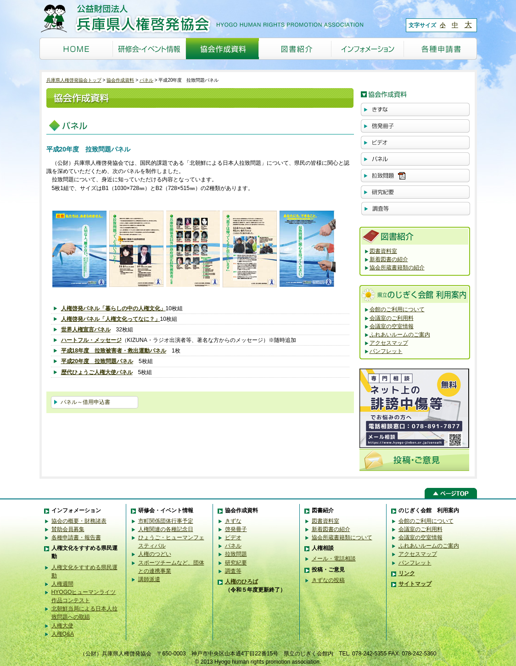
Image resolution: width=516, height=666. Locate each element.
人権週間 (62, 584)
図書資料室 (383, 251)
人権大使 (62, 625)
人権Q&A (62, 634)
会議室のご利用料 (392, 318)
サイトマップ (415, 584)
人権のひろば (241, 581)
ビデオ (233, 537)
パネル (146, 80)
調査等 (233, 571)
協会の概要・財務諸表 (79, 521)
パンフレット (386, 351)
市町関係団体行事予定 (165, 521)
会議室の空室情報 (392, 326)
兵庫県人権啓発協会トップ (73, 80)
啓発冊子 (236, 529)
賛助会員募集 (67, 529)
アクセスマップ (389, 343)
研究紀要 (236, 563)
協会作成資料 (120, 80)
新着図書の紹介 (389, 259)
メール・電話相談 (334, 558)
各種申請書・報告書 (76, 537)
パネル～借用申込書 (85, 402)
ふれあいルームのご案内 (400, 334)
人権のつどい (154, 554)
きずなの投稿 (328, 580)
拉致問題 (236, 554)
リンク (406, 573)
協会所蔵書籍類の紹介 (397, 267)
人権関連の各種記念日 (165, 529)
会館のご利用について (397, 309)
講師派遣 (149, 579)
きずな (233, 521)
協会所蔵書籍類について (342, 537)
